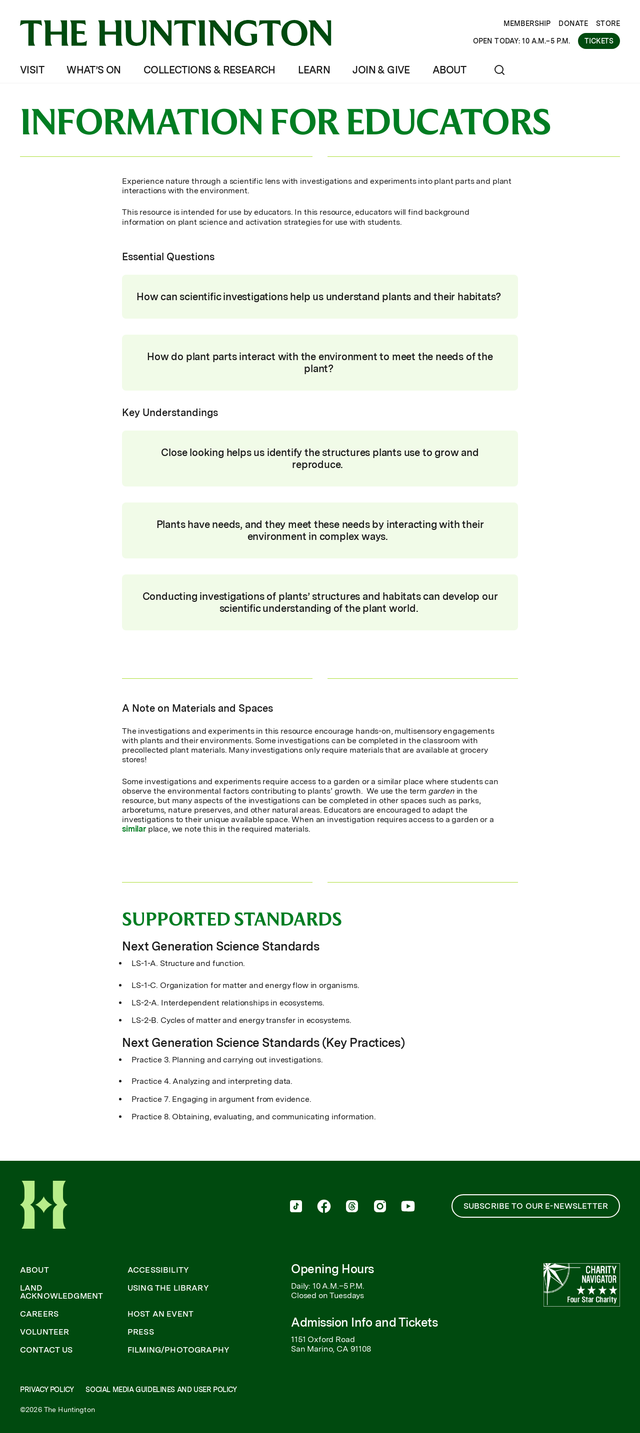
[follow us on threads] (352, 1207)
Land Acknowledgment (61, 1292)
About (449, 70)
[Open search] (500, 70)
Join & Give (381, 70)
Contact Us (46, 1350)
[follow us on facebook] (324, 1207)
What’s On (93, 70)
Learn (314, 70)
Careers (39, 1314)
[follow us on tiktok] (296, 1207)
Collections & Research (210, 70)
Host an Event (161, 1314)
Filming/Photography (179, 1350)
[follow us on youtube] (408, 1207)
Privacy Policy (47, 1390)
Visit (32, 70)
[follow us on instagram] (380, 1207)
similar (135, 829)
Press (141, 1332)
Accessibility (158, 1270)
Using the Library (168, 1288)
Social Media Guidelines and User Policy (161, 1390)
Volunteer (44, 1332)
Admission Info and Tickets (364, 1322)
